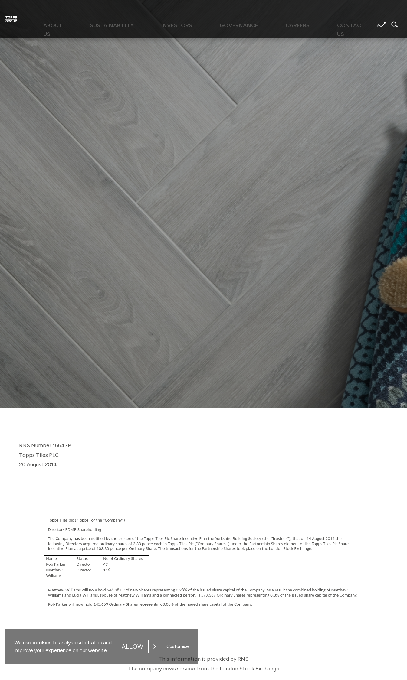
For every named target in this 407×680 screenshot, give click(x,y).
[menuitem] (101, 27)
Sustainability (144, 24)
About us (101, 24)
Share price (382, 25)
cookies (41, 642)
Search (393, 24)
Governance (232, 24)
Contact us (309, 24)
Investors (189, 24)
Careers (271, 24)
